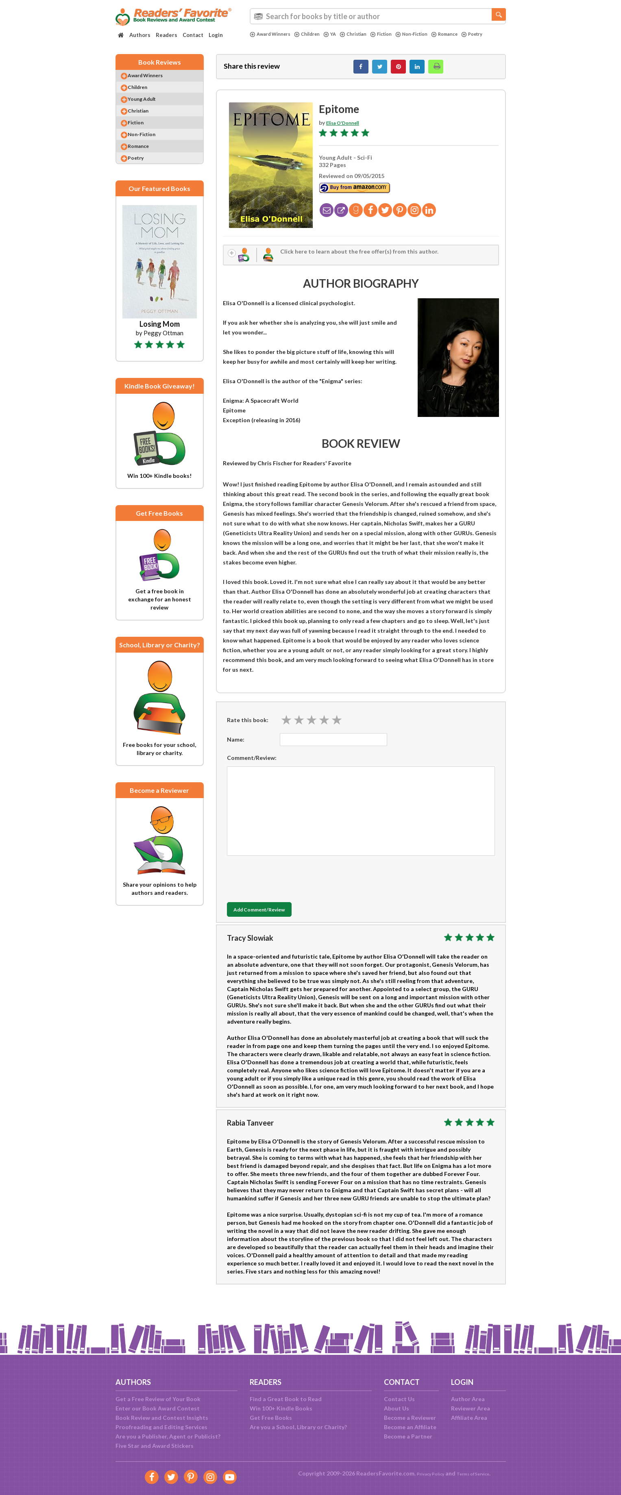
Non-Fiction (432, 34)
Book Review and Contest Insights (161, 1417)
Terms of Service (477, 1473)
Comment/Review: (252, 765)
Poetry (262, 41)
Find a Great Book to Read (286, 1398)
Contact (193, 35)
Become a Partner (408, 1436)
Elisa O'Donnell (347, 127)
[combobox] (378, 16)
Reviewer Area (470, 1408)
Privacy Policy (424, 1473)
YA (339, 34)
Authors (139, 35)
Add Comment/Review (275, 917)
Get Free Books (271, 1417)
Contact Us (399, 1398)
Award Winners (273, 34)
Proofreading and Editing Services (161, 1426)
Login (216, 35)
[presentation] (289, 885)
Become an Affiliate (410, 1426)
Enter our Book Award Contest (157, 1408)
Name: (235, 747)
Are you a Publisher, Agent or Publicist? (167, 1436)
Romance (469, 34)
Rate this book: (247, 727)
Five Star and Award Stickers (154, 1445)
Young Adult (150, 109)
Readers (166, 35)
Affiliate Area (469, 1417)
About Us (396, 1408)
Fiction (397, 34)
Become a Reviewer (410, 1417)
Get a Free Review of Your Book (157, 1398)
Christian (365, 34)
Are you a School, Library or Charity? (298, 1426)
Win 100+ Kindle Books (281, 1408)
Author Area (468, 1398)
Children (314, 34)
